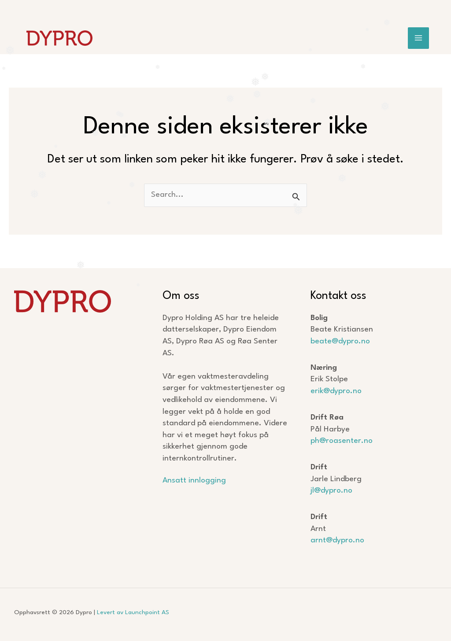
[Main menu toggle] (418, 38)
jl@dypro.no (331, 490)
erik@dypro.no (336, 391)
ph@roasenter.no (342, 441)
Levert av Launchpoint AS (133, 612)
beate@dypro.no (340, 341)
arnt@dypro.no (337, 540)
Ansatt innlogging (194, 480)
